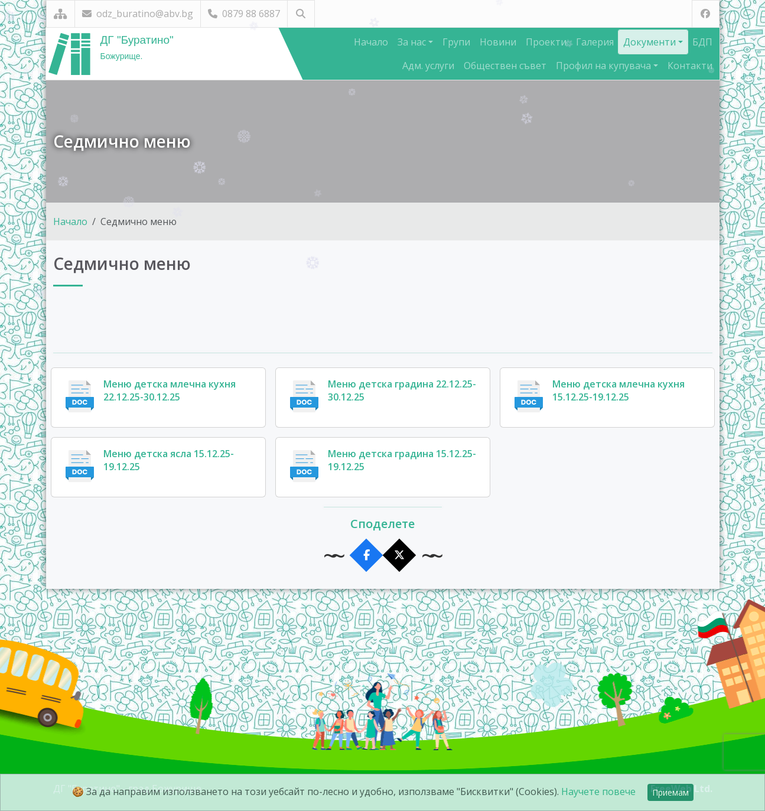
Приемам (670, 792)
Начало (371, 41)
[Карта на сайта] (60, 14)
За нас (413, 41)
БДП (702, 41)
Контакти (690, 65)
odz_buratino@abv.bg (137, 13)
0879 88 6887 (244, 13)
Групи (456, 41)
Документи (650, 41)
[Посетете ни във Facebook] (705, 14)
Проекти (546, 41)
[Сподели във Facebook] (366, 555)
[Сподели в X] (399, 555)
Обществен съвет (505, 65)
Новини (498, 41)
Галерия (595, 41)
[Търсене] (301, 14)
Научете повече (598, 791)
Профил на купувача (604, 65)
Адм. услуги (428, 65)
